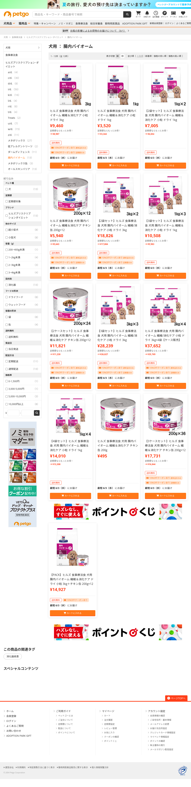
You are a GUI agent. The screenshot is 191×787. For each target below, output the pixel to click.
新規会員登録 (156, 23)
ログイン (169, 23)
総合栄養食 (96, 23)
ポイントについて (66, 732)
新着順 (148, 56)
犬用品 (8, 23)
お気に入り (109, 732)
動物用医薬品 (112, 23)
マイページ (108, 711)
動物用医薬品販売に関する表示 (73, 767)
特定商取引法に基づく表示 (42, 767)
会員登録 (11, 716)
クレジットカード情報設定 (163, 732)
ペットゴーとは (65, 715)
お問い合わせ (13, 730)
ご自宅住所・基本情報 (160, 719)
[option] (95, 4)
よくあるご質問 (183, 23)
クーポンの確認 (111, 736)
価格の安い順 (160, 56)
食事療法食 (81, 23)
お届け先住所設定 (158, 728)
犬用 (7, 47)
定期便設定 (109, 724)
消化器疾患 (13, 656)
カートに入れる (70, 165)
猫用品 (23, 23)
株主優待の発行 (157, 745)
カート (107, 715)
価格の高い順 (174, 56)
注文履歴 (108, 719)
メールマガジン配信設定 (161, 749)
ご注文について (65, 719)
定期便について (65, 724)
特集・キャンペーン (45, 23)
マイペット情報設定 (159, 736)
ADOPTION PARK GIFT (134, 23)
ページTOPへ (176, 698)
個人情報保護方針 (100, 767)
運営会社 (9, 767)
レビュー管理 (110, 728)
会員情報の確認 (157, 715)
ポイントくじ (110, 740)
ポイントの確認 (157, 740)
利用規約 (21, 767)
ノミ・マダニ (65, 23)
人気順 (140, 56)
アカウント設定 (156, 711)
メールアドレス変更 (159, 724)
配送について (64, 728)
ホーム (10, 711)
